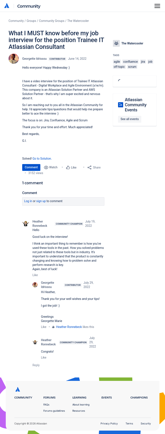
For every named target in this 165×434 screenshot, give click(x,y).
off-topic (119, 66)
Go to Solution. (42, 158)
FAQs (46, 404)
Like (35, 275)
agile (117, 61)
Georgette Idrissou (34, 58)
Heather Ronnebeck (39, 223)
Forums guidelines (54, 410)
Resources (78, 410)
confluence (130, 61)
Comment (31, 167)
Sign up (41, 201)
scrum (132, 66)
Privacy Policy (109, 423)
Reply (36, 365)
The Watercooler (78, 21)
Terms (129, 423)
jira (143, 61)
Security (146, 423)
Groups (31, 21)
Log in (28, 201)
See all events (130, 119)
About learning (81, 404)
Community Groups (51, 21)
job (150, 61)
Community (29, 6)
